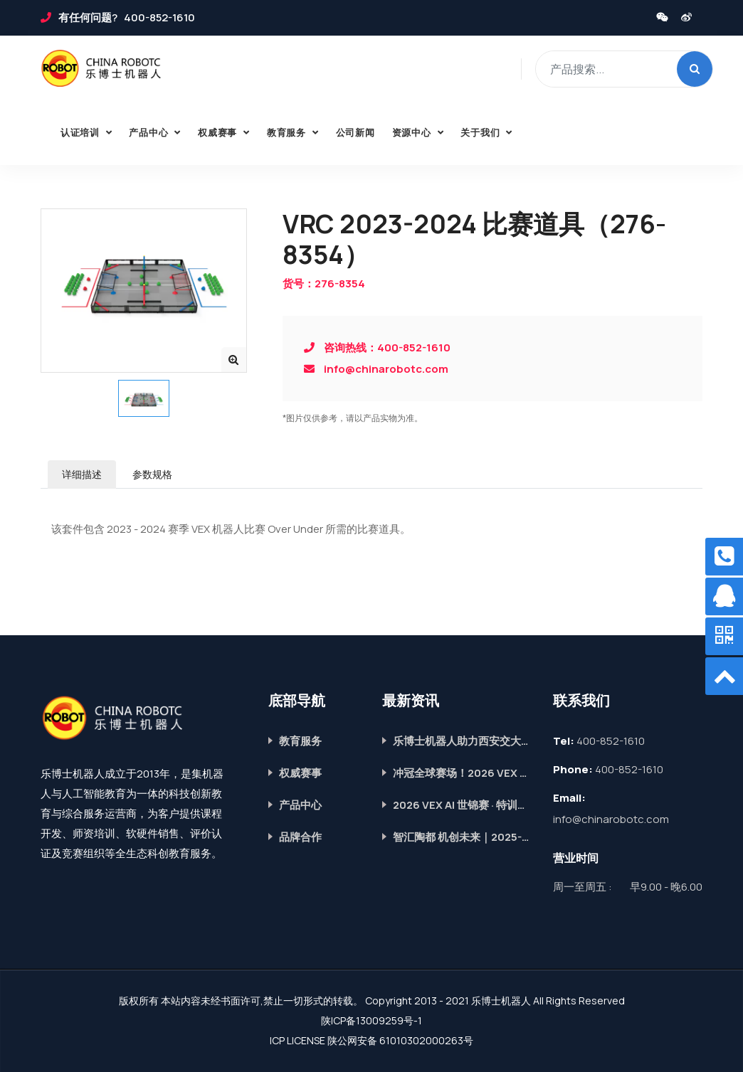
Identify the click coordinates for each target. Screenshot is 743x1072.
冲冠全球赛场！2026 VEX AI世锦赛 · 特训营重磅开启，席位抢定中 (462, 772)
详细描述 (82, 474)
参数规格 (152, 474)
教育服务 (288, 132)
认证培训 (81, 132)
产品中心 (150, 132)
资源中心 (413, 132)
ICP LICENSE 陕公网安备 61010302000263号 (371, 1040)
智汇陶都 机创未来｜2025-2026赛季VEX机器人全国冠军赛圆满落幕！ (462, 836)
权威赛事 (219, 132)
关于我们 (481, 132)
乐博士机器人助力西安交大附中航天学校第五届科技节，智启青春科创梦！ (462, 740)
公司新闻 (355, 132)
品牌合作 (300, 836)
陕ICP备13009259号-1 (371, 1020)
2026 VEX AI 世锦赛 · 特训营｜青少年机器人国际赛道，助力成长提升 (462, 804)
